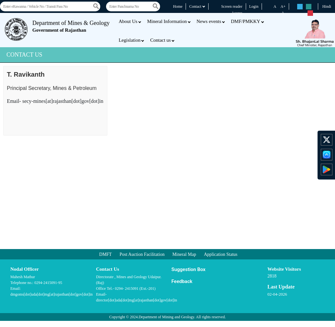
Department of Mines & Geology (71, 26)
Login (254, 6)
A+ (283, 6)
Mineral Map (184, 254)
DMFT (105, 254)
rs (299, 7)
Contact (197, 6)
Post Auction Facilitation (142, 254)
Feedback (181, 281)
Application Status (220, 254)
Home (177, 6)
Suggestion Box (188, 269)
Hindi (326, 6)
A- (283, 13)
